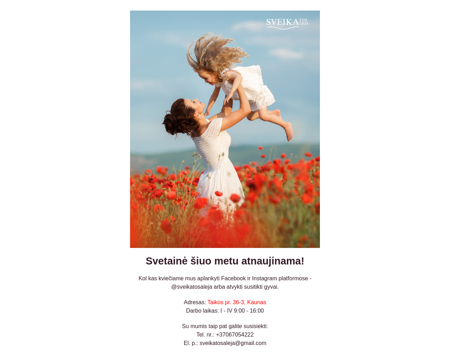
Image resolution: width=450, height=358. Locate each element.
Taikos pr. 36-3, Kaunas (236, 302)
